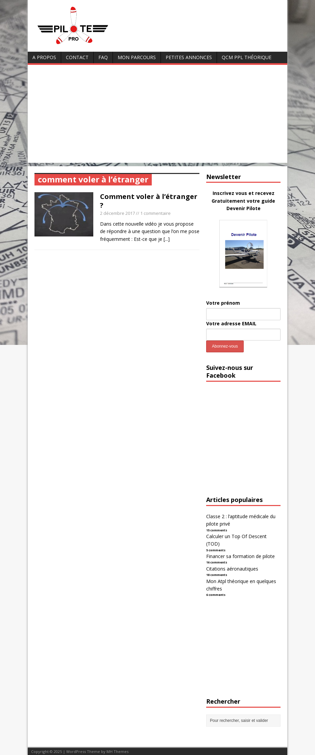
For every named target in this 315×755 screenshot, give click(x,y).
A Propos (44, 57)
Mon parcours (137, 57)
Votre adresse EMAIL (231, 323)
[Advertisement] (157, 115)
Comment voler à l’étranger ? (148, 201)
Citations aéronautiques (232, 568)
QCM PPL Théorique (246, 57)
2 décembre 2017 (117, 213)
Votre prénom (223, 303)
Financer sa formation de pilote (240, 556)
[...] (167, 239)
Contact (77, 57)
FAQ (103, 57)
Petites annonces (189, 57)
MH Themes (117, 751)
